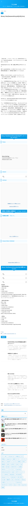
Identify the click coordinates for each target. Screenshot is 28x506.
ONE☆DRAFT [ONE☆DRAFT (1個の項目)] (20, 477)
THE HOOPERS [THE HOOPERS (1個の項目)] (18, 474)
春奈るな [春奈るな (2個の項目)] (3, 461)
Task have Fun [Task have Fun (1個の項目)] (18, 482)
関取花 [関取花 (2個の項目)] (19, 461)
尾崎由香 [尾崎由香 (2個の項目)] (3, 464)
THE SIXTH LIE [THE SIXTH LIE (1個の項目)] (4, 484)
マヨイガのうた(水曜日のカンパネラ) (15, 383)
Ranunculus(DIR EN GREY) (14, 393)
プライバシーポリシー (16, 498)
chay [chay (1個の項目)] (21, 464)
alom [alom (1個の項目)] (12, 479)
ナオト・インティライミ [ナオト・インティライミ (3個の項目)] (22, 459)
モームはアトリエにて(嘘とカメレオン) (12, 403)
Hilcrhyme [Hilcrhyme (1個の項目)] (3, 477)
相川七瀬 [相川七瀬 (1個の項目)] (7, 466)
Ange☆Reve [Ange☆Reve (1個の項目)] (24, 484)
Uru (15, 333)
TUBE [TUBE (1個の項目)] (19, 484)
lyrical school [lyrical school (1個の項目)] (18, 469)
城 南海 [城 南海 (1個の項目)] (3, 466)
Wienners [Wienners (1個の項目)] (23, 479)
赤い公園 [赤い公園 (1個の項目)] (3, 479)
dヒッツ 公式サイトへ (14, 236)
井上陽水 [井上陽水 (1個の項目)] (3, 482)
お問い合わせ (10, 498)
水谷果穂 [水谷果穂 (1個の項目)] (20, 466)
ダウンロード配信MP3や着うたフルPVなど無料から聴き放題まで (14, 503)
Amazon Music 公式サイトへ (14, 262)
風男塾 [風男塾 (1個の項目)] (3, 487)
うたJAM (14, 4)
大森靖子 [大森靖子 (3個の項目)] (14, 459)
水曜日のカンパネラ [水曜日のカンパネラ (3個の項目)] (19, 456)
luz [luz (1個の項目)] (2, 474)
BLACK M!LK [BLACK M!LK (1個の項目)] (17, 479)
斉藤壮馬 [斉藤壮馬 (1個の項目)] (8, 479)
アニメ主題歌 (4, 333)
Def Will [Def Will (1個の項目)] (10, 484)
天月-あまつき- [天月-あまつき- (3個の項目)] (11, 456)
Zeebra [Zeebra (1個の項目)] (15, 484)
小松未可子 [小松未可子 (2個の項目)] (9, 461)
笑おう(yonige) (11, 373)
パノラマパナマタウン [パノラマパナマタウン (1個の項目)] (11, 469)
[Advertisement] (14, 33)
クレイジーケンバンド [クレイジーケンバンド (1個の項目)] (10, 482)
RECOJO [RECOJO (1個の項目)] (3, 469)
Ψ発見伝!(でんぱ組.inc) (13, 353)
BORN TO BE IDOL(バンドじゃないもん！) (12, 405)
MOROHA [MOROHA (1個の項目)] (6, 474)
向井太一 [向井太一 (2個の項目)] (24, 461)
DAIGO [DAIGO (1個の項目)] (17, 464)
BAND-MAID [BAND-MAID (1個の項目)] (13, 477)
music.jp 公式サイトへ (14, 206)
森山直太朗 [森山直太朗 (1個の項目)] (12, 474)
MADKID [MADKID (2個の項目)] (12, 464)
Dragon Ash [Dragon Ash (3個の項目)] (9, 459)
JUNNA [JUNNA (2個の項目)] (8, 464)
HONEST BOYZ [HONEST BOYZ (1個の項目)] (14, 466)
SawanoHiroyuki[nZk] (10, 333)
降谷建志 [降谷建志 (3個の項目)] (3, 459)
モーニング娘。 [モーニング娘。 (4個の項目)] (4, 456)
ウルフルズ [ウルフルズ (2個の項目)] (14, 461)
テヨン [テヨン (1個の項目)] (8, 477)
